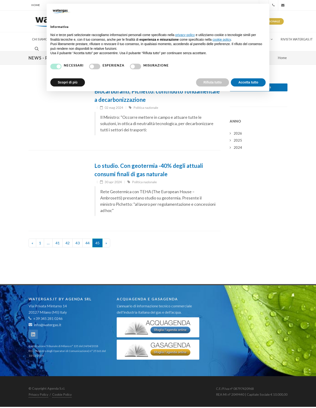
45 (97, 243)
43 (77, 243)
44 (87, 243)
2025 (238, 140)
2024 (238, 147)
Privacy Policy (38, 394)
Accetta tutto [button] (248, 82)
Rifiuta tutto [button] (212, 82)
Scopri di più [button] (67, 82)
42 (67, 243)
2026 (238, 133)
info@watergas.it (47, 324)
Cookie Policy (62, 394)
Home (35, 5)
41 (57, 243)
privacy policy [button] (185, 35)
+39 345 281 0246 (46, 318)
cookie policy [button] (222, 39)
